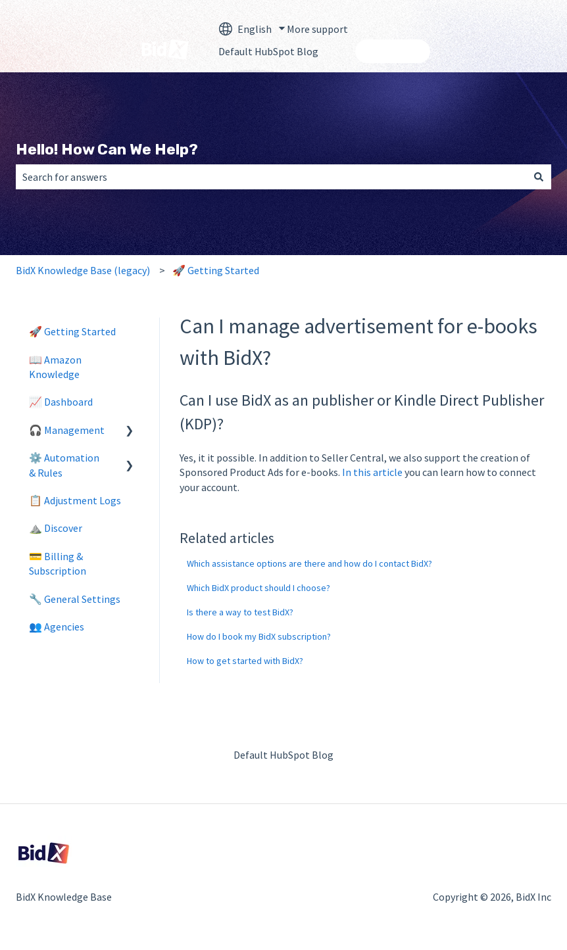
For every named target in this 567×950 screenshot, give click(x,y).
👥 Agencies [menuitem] (56, 626)
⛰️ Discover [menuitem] (55, 527)
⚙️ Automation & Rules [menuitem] (64, 465)
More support (317, 29)
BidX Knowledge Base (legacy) (83, 270)
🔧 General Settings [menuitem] (74, 599)
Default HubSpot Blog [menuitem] (283, 754)
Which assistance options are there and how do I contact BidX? (309, 563)
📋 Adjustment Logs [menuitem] (75, 500)
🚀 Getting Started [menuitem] (72, 331)
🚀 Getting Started (215, 270)
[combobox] (271, 176)
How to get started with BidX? (245, 661)
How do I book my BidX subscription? (259, 636)
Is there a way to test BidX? (240, 612)
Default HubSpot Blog (268, 51)
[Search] (538, 176)
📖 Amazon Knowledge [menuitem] (55, 367)
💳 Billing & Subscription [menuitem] (57, 563)
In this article (372, 472)
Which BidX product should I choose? (258, 588)
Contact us (392, 51)
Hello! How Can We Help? (107, 149)
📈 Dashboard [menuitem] (61, 401)
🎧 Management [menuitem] (67, 430)
